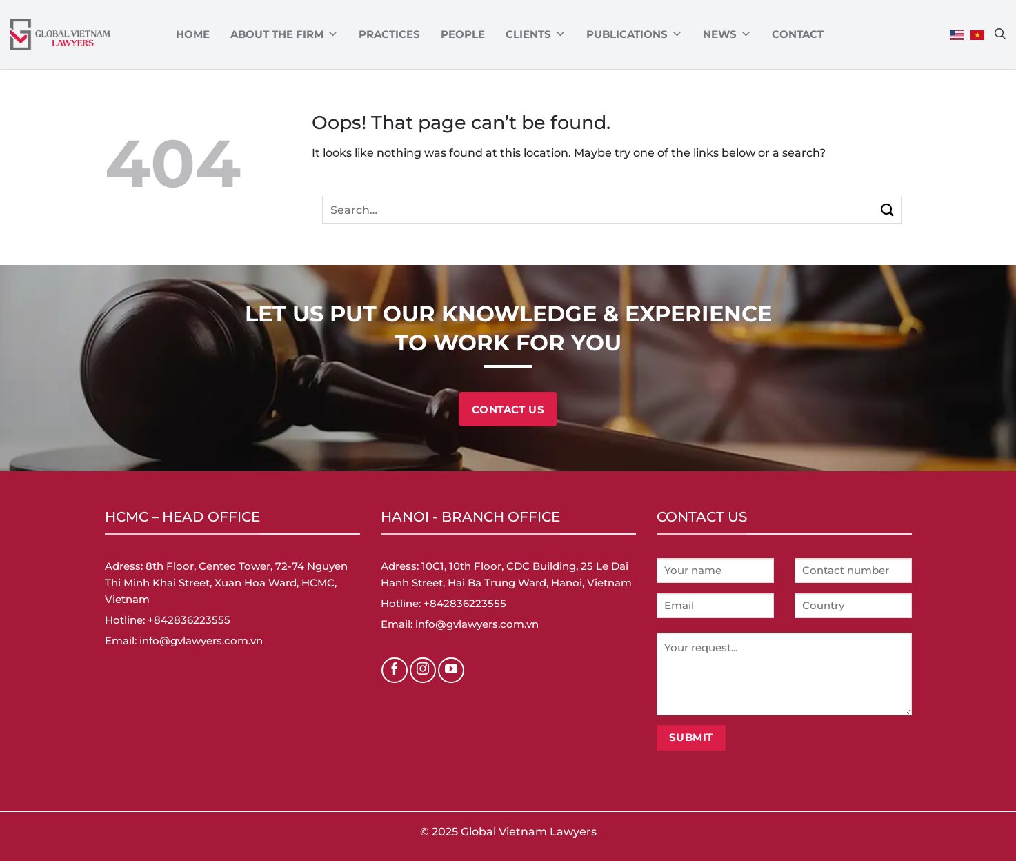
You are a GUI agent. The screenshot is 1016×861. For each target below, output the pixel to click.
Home (193, 34)
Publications (634, 34)
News (727, 34)
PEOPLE (463, 34)
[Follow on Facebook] (394, 670)
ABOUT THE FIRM (284, 34)
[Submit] (888, 210)
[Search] (1000, 34)
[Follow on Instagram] (423, 670)
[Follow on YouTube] (451, 670)
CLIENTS (536, 34)
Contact (798, 34)
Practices (389, 34)
